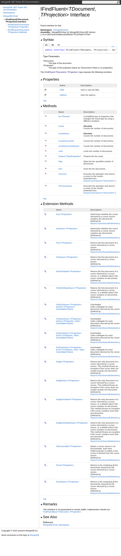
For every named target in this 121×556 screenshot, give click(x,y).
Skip (60, 161)
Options (63, 95)
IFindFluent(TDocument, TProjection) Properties (19, 25)
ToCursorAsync (65, 186)
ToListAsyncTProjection (67, 482)
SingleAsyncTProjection (68, 380)
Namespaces (9, 12)
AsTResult (64, 116)
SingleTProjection (65, 361)
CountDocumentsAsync (69, 146)
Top (44, 101)
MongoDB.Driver (10, 16)
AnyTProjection (64, 214)
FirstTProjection (64, 243)
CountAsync (63, 133)
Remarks (48, 504)
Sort (60, 169)
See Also (48, 517)
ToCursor (62, 174)
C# (46, 45)
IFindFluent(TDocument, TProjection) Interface (17, 20)
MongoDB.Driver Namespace (56, 525)
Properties (49, 79)
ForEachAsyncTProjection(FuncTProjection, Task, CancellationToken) (69, 335)
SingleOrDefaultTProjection (69, 399)
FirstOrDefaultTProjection (68, 271)
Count (61, 126)
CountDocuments (66, 141)
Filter (62, 90)
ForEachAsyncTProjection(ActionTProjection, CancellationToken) (69, 306)
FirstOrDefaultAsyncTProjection (71, 288)
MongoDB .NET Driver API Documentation (15, 8)
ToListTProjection (65, 465)
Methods (48, 106)
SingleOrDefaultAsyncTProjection (72, 423)
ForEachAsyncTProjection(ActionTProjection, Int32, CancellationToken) (69, 321)
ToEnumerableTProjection (69, 446)
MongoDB (34, 535)
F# (59, 45)
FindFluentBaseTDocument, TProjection (62, 512)
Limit (60, 151)
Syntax (47, 40)
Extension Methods (56, 204)
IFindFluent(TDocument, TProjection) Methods (19, 31)
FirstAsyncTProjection (67, 257)
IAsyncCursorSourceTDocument (99, 181)
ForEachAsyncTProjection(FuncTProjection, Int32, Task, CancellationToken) (70, 349)
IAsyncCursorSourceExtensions (104, 223)
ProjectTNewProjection (69, 156)
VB (52, 45)
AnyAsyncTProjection (66, 228)
